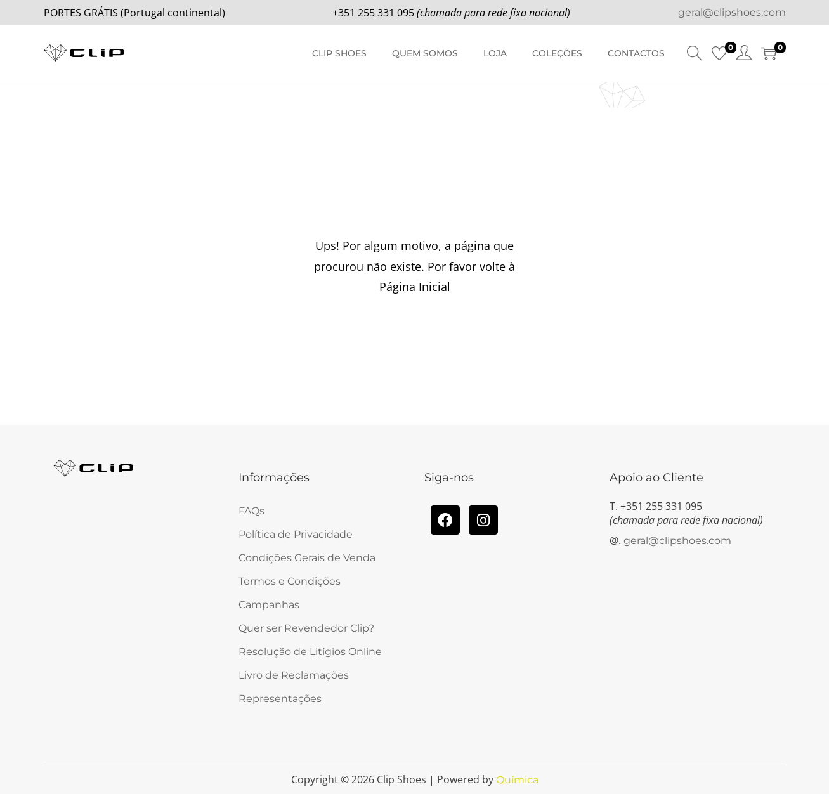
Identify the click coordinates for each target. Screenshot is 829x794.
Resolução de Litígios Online (310, 652)
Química (517, 780)
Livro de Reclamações (293, 675)
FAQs (251, 511)
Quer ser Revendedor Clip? (306, 628)
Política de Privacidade (295, 534)
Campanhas (268, 605)
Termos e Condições (289, 581)
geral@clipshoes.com (732, 12)
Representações (280, 699)
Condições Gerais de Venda (306, 558)
